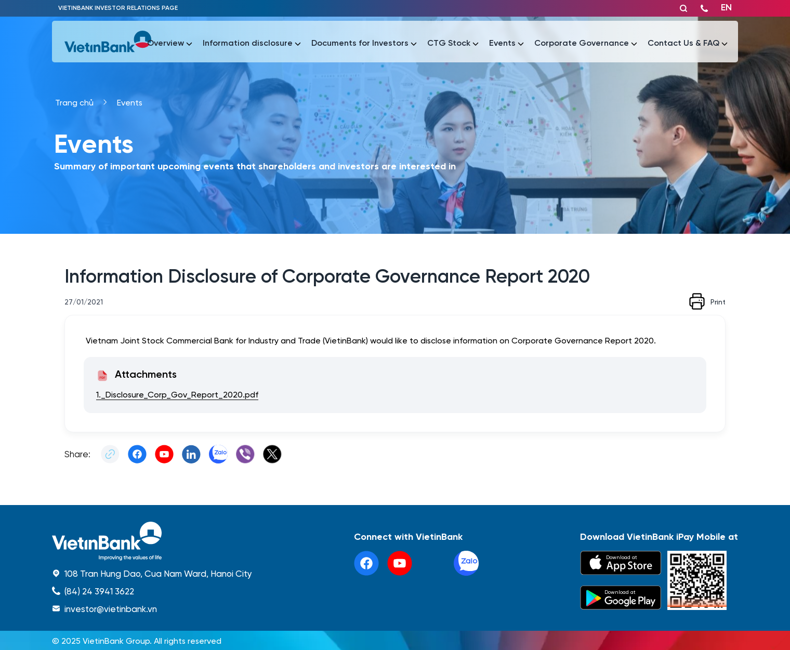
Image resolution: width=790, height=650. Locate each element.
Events (129, 102)
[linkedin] (466, 563)
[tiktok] (432, 563)
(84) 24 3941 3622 (99, 590)
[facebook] (366, 563)
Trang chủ (74, 102)
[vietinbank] (108, 41)
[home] (152, 541)
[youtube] (399, 563)
